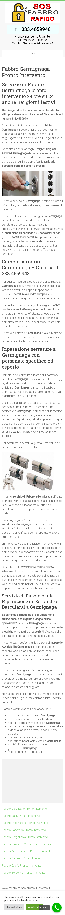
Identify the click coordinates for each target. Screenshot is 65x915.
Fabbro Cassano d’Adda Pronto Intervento (27, 844)
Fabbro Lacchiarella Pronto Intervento (25, 822)
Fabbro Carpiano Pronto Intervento (23, 858)
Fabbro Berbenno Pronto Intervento (23, 872)
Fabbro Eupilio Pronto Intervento (21, 865)
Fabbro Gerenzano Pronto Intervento (24, 808)
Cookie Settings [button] (14, 907)
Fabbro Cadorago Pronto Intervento (24, 830)
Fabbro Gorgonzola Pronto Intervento (25, 837)
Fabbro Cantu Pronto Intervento (21, 815)
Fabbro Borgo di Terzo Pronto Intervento (27, 851)
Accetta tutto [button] (34, 907)
